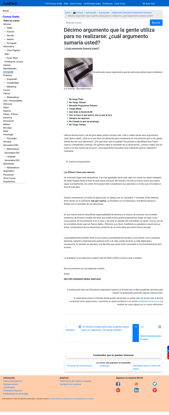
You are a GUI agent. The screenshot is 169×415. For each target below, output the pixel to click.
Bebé (5, 131)
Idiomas (7, 24)
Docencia (7, 117)
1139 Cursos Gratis (53, 3)
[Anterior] (104, 333)
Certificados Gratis (92, 3)
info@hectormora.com (148, 301)
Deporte (7, 111)
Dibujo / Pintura (10, 114)
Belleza (6, 124)
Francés (10, 31)
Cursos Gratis (11, 16)
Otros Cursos (9, 178)
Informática (8, 46)
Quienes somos (10, 384)
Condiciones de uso (56, 399)
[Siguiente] (151, 333)
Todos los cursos (11, 20)
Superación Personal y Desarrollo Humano (132, 12)
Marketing (11, 86)
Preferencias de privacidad (15, 394)
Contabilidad (13, 83)
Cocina (6, 90)
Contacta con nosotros (70, 384)
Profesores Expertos (12, 390)
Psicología (8, 134)
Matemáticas (13, 97)
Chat (66, 3)
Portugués (12, 43)
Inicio (6, 10)
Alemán (10, 35)
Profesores (107, 3)
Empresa (7, 75)
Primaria (7, 141)
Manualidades (10, 68)
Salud (6, 107)
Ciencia (6, 93)
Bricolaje (7, 128)
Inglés (9, 28)
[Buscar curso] (105, 22)
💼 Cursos (78, 12)
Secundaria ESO (10, 145)
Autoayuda (8, 72)
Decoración (8, 121)
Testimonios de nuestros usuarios (75, 381)
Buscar (156, 22)
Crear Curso (119, 3)
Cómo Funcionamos (12, 381)
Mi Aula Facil (149, 3)
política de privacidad (71, 399)
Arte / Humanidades (12, 100)
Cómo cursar (76, 3)
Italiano (10, 39)
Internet (7, 65)
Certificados (9, 387)
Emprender (12, 79)
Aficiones (7, 104)
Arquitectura (9, 181)
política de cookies (86, 399)
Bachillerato (8, 164)
